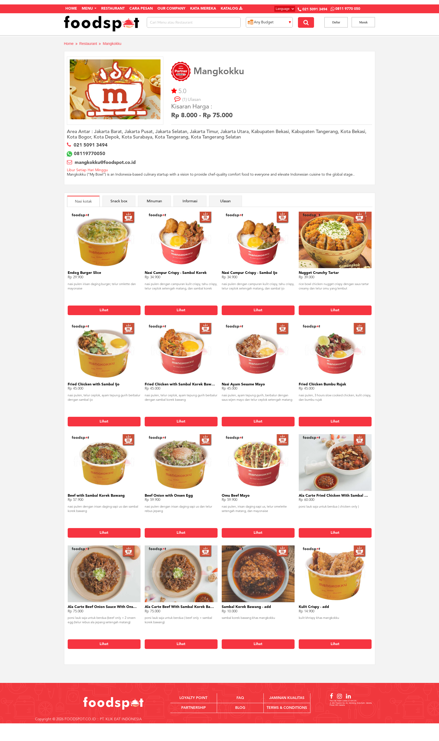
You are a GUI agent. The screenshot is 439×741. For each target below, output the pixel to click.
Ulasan (225, 201)
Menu (89, 8)
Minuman (154, 201)
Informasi (190, 201)
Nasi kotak (83, 201)
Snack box (118, 201)
